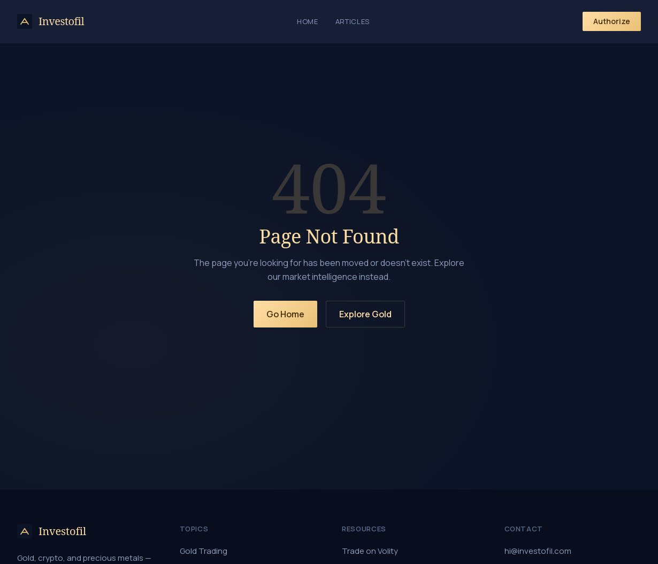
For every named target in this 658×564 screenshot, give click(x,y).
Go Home (285, 314)
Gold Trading (203, 551)
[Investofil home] (50, 21)
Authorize (611, 21)
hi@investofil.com (537, 551)
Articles (352, 21)
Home (307, 21)
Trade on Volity (370, 551)
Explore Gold (365, 314)
